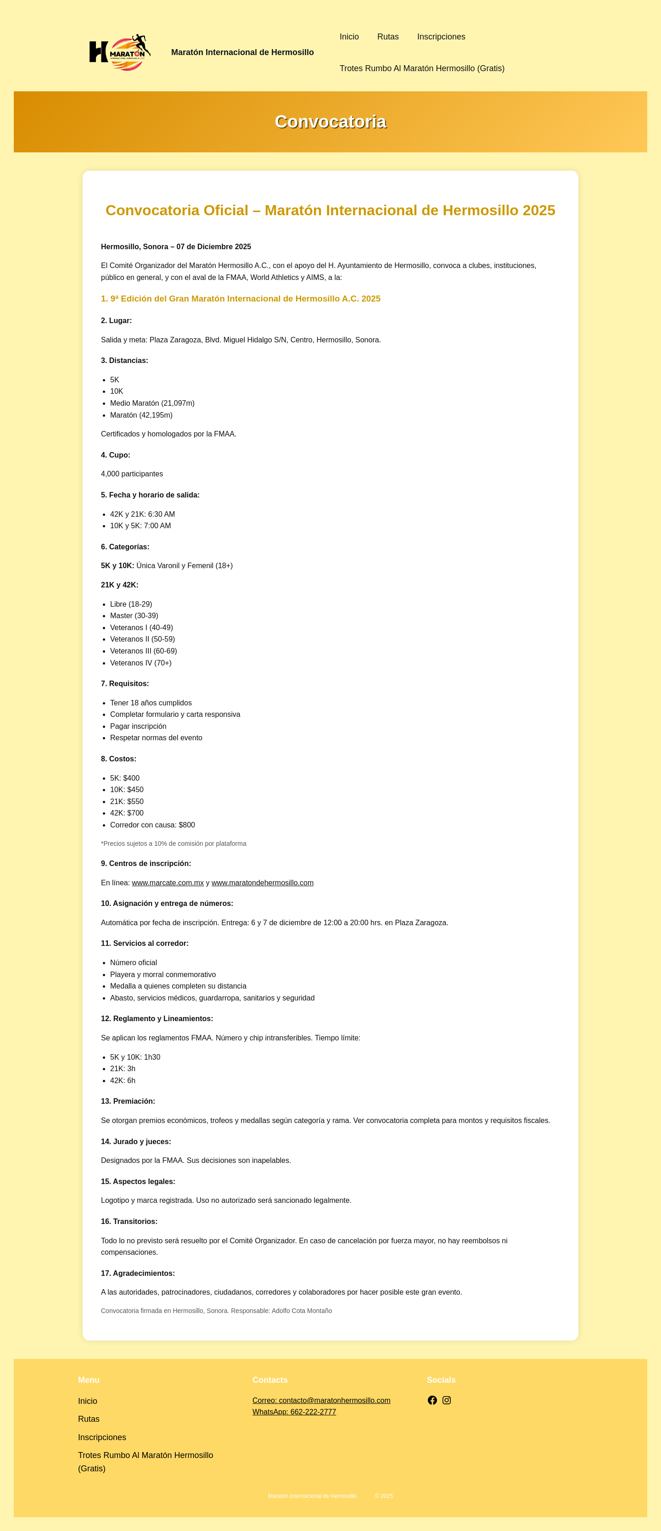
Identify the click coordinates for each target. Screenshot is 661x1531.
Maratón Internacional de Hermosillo (242, 52)
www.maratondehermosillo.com (263, 883)
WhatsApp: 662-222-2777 (294, 1412)
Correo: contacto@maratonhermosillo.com (321, 1400)
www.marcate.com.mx (168, 883)
